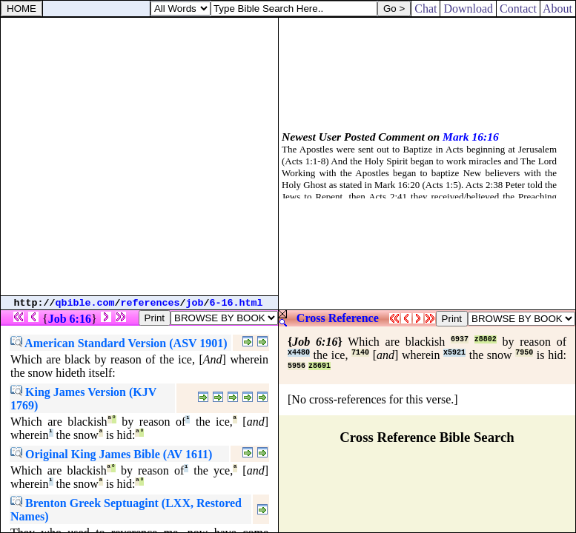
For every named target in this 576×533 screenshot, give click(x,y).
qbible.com (85, 303)
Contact (518, 8)
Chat (425, 8)
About (557, 8)
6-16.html (236, 303)
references (150, 303)
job (195, 303)
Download (468, 8)
